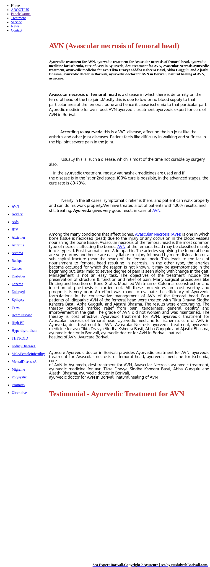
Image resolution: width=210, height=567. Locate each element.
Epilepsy (18, 299)
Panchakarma (21, 14)
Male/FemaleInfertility (28, 354)
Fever (16, 307)
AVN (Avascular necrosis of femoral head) (114, 46)
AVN (15, 206)
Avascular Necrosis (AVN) (158, 234)
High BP (18, 323)
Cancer (17, 268)
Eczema (17, 284)
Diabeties (18, 276)
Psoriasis (18, 385)
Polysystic (19, 377)
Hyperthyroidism (24, 330)
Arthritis (18, 245)
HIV (15, 230)
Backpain (18, 261)
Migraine (18, 369)
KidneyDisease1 (24, 346)
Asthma (17, 253)
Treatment (18, 18)
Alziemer (18, 237)
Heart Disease (22, 315)
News (15, 26)
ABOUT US (20, 10)
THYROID (20, 338)
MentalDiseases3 (24, 362)
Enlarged (18, 292)
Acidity (17, 214)
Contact (16, 30)
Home (15, 6)
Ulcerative (19, 393)
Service (16, 22)
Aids (15, 222)
